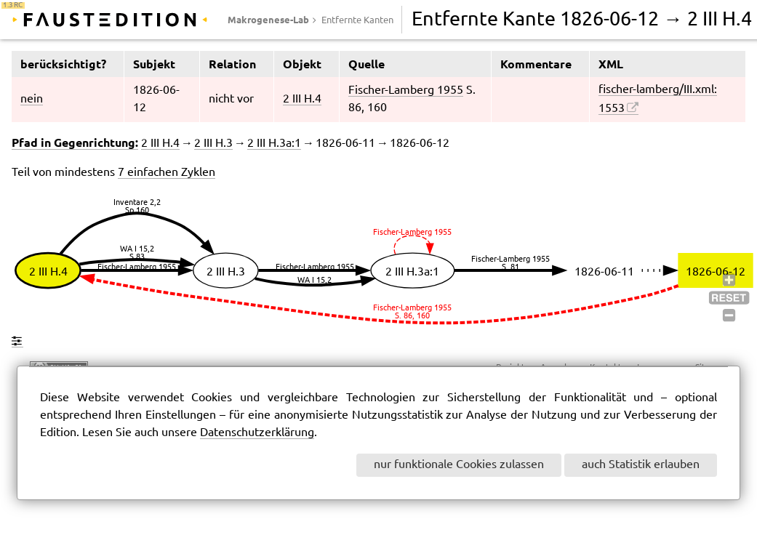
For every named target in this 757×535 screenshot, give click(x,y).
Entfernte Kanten (357, 20)
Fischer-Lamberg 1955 (405, 90)
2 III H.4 (302, 99)
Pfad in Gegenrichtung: (75, 142)
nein (31, 99)
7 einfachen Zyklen (166, 172)
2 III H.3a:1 (274, 143)
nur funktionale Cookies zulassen (459, 464)
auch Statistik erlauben (641, 464)
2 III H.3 (213, 143)
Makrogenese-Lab (268, 20)
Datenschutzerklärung (257, 432)
